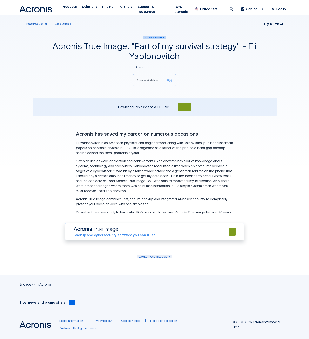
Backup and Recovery (154, 256)
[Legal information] (71, 320)
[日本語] (168, 80)
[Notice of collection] (163, 320)
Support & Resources (146, 9)
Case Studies (154, 37)
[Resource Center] (34, 23)
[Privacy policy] (102, 320)
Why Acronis (181, 9)
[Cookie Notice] (131, 320)
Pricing (108, 6)
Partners (126, 6)
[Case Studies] (63, 23)
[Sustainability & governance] (78, 328)
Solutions (89, 6)
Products (69, 6)
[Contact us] (252, 11)
